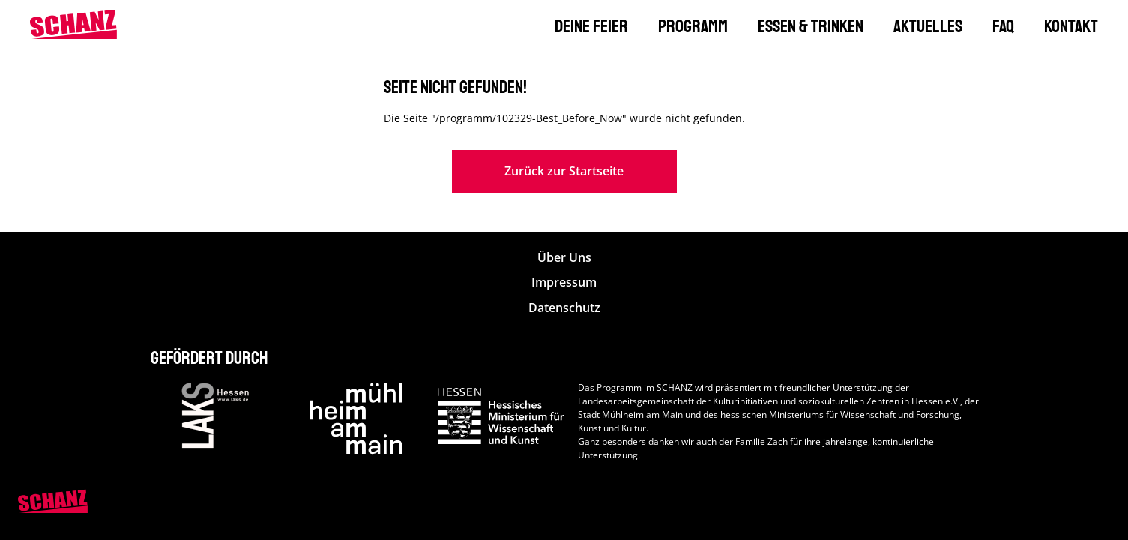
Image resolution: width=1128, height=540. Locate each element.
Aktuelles (927, 26)
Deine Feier (591, 26)
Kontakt (1071, 26)
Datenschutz (564, 308)
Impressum (564, 282)
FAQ (1003, 26)
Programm (693, 26)
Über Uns (564, 258)
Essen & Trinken (810, 26)
